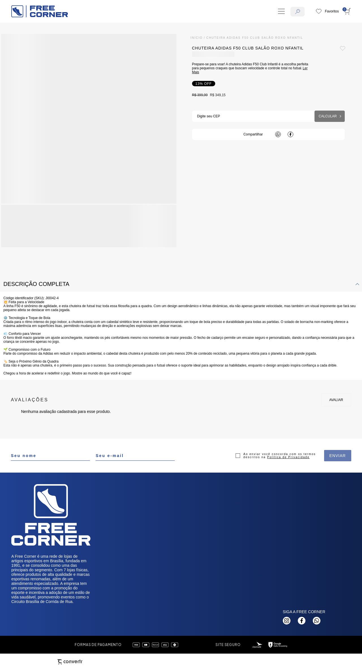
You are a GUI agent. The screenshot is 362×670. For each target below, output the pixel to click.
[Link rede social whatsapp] (316, 620)
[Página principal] (39, 11)
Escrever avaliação (336, 399)
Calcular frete (329, 116)
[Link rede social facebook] (301, 620)
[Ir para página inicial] (197, 37)
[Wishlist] (327, 11)
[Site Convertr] (70, 661)
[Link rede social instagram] (286, 620)
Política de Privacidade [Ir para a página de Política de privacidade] (288, 457)
